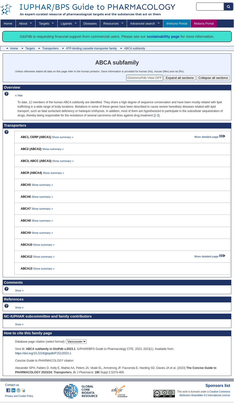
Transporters (50, 48)
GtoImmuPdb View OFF (144, 78)
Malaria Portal (204, 23)
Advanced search (142, 23)
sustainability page (163, 36)
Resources (111, 23)
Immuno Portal (176, 23)
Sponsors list (218, 386)
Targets (44, 23)
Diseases (90, 23)
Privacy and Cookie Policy (19, 396)
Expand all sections (180, 78)
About (23, 23)
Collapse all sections (213, 78)
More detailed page (209, 136)
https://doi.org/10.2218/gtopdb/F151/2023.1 (43, 353)
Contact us (12, 385)
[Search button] (229, 6)
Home (8, 23)
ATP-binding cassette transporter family (91, 48)
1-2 (156, 115)
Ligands (66, 23)
